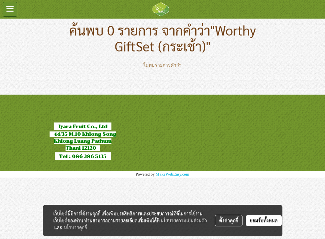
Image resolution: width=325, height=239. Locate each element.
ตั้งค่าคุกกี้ (228, 220)
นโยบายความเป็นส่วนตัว (184, 220)
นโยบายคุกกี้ (75, 227)
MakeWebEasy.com (172, 174)
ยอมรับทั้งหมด (264, 220)
